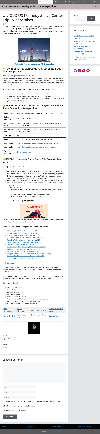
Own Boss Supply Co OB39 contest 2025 (21, 244)
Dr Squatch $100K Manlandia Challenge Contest (24, 249)
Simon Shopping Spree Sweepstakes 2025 (22, 233)
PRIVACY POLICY (57, 426)
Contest (59, 2)
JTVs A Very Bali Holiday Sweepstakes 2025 (22, 231)
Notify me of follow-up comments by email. (19, 406)
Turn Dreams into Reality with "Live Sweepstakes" (29, 6)
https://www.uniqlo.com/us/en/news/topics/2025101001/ (37, 143)
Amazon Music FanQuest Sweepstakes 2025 (22, 258)
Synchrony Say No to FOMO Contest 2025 (21, 235)
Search (76, 15)
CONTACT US (30, 426)
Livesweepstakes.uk (24, 152)
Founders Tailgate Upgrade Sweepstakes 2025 (23, 240)
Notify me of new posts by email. (15, 411)
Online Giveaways (70, 2)
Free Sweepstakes (46, 2)
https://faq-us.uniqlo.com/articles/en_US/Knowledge (36, 147)
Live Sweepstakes (52, 431)
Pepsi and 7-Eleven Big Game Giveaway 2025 (23, 251)
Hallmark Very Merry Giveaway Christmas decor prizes (26, 247)
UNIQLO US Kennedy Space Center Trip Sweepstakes (34, 64)
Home (96, 6)
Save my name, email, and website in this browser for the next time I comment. (33, 401)
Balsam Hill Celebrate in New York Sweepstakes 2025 (25, 256)
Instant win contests (38, 310)
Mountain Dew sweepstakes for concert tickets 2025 (25, 238)
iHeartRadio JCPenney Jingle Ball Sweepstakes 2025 (25, 242)
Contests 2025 (54, 316)
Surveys (96, 2)
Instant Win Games (85, 2)
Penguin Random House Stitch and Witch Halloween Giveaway (29, 254)
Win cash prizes (9, 316)
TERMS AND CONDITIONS (84, 426)
